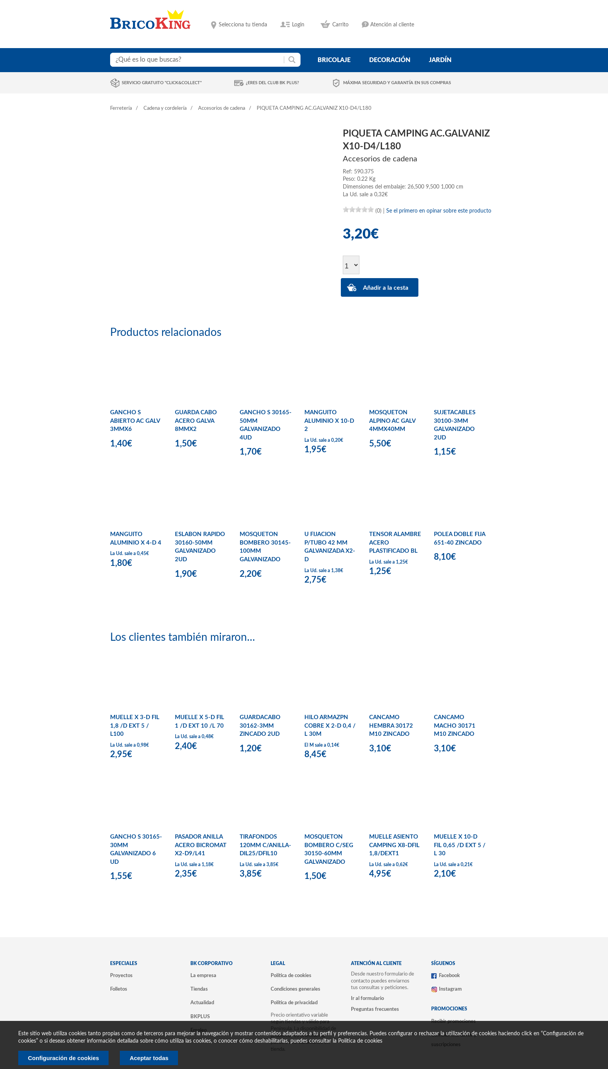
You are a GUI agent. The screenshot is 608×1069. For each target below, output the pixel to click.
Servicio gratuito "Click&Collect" (162, 83)
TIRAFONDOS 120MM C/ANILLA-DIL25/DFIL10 (265, 845)
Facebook (449, 975)
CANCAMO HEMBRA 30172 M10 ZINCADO (391, 725)
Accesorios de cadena (221, 108)
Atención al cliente (392, 25)
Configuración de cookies (63, 1058)
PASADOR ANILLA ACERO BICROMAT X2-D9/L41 (200, 845)
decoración (389, 60)
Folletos (118, 989)
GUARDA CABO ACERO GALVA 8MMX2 (196, 421)
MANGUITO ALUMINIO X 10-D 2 (329, 421)
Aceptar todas (149, 1058)
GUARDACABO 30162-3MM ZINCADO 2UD (260, 725)
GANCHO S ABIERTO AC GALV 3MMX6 (135, 421)
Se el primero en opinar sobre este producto (438, 211)
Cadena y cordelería (165, 108)
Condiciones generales (295, 989)
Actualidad (202, 1002)
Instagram (450, 989)
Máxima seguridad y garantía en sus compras (397, 83)
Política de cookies (291, 975)
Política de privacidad (294, 1002)
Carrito (340, 25)
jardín (440, 60)
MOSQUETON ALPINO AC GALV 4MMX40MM (392, 421)
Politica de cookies (360, 1041)
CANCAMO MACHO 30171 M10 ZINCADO (454, 725)
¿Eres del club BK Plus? (272, 83)
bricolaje (334, 60)
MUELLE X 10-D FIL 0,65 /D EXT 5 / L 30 (459, 845)
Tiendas (199, 989)
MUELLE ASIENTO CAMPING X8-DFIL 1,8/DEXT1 (394, 845)
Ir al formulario (367, 998)
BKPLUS (200, 1016)
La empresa (203, 975)
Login (298, 25)
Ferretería (121, 108)
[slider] (358, 209)
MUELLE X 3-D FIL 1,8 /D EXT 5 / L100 (134, 725)
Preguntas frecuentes (375, 1009)
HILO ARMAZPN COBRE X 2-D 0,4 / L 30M (330, 725)
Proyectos (121, 975)
